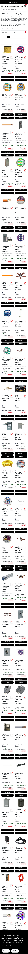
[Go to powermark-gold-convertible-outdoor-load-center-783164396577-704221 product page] (20, 439)
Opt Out (15, 951)
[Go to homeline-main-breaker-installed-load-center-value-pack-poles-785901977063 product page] (7, 251)
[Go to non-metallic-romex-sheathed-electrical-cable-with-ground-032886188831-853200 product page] (7, 929)
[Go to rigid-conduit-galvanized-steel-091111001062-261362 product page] (7, 590)
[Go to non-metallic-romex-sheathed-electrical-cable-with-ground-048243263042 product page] (7, 778)
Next (24, 37)
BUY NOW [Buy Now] (7, 117)
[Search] (26, 9)
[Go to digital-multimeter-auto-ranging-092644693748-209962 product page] (7, 891)
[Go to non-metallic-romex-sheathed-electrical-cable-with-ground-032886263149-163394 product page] (7, 138)
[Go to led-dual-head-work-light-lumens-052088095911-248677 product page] (20, 326)
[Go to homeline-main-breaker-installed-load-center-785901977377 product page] (20, 628)
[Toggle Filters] (26, 32)
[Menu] (2, 6)
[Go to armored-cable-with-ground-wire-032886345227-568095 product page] (20, 929)
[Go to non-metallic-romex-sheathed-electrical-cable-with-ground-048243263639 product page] (7, 213)
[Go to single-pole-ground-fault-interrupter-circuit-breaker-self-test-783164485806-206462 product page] (7, 853)
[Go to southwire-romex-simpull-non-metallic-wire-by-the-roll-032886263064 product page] (7, 63)
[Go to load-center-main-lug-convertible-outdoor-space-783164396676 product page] (7, 816)
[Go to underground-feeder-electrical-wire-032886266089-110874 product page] (20, 740)
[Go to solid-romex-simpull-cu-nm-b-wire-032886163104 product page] (20, 100)
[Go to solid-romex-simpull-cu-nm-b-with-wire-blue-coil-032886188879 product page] (7, 326)
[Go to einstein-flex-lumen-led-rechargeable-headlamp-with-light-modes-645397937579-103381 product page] (20, 853)
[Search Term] (14, 9)
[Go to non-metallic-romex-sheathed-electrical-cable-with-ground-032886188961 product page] (20, 251)
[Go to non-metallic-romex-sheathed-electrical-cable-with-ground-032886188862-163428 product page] (20, 515)
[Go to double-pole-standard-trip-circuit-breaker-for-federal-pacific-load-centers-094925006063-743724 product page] (7, 703)
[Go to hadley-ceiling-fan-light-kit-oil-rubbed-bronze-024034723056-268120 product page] (7, 628)
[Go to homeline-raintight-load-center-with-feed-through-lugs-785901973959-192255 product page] (20, 138)
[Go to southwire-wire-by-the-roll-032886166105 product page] (7, 100)
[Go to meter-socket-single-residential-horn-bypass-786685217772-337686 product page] (7, 665)
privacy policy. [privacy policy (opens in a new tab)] (8, 942)
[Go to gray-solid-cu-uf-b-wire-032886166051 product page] (20, 176)
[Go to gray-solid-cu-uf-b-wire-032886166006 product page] (7, 364)
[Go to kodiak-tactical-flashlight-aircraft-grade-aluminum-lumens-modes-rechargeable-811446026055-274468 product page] (20, 778)
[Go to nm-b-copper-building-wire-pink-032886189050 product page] (20, 63)
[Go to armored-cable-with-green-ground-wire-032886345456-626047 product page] (7, 552)
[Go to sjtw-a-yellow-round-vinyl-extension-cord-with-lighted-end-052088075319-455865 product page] (7, 477)
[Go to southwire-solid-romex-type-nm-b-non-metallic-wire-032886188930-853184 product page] (20, 665)
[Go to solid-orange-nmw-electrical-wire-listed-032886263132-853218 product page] (7, 289)
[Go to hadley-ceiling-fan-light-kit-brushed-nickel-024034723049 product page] (20, 590)
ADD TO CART (7, 76)
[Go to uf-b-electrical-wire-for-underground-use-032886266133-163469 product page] (20, 477)
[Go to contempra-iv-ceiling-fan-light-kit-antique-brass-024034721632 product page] (7, 402)
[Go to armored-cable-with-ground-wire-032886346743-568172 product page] (20, 213)
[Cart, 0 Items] (25, 6)
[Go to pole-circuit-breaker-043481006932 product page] (20, 816)
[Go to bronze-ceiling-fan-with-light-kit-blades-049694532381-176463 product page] (20, 289)
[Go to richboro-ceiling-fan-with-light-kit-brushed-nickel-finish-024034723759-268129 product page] (20, 552)
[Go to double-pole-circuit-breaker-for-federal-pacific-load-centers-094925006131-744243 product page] (20, 703)
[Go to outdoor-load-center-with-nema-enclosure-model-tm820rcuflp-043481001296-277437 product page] (7, 176)
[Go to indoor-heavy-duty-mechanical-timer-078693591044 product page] (7, 740)
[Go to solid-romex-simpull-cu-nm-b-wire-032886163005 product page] (7, 515)
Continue (5, 951)
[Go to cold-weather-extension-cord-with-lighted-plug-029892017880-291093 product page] (20, 402)
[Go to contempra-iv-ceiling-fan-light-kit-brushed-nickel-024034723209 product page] (20, 364)
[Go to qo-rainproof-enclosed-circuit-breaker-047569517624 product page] (7, 439)
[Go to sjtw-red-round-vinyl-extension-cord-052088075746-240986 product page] (20, 891)
